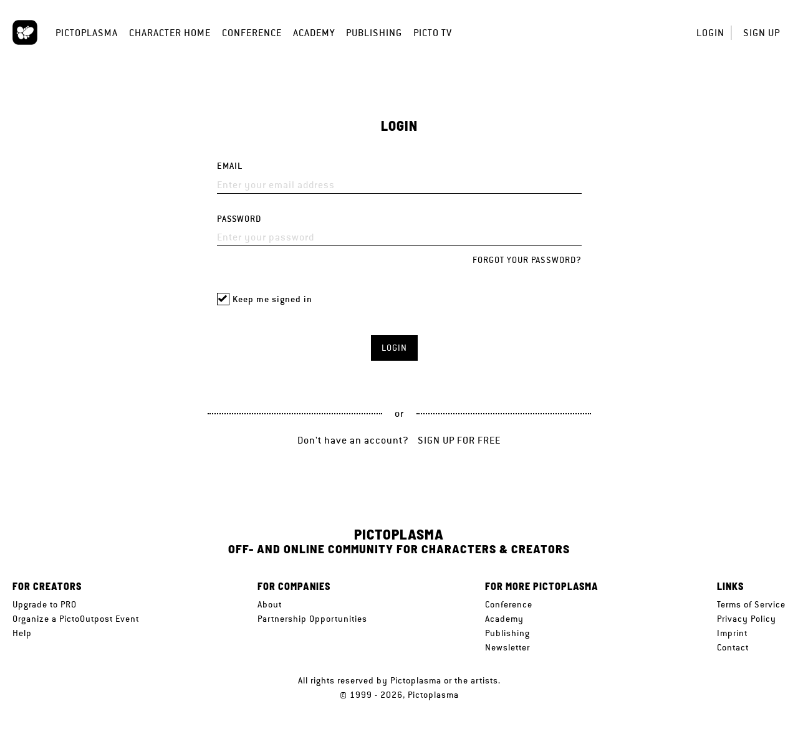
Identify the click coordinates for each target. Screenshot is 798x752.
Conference (252, 32)
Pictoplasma (86, 32)
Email (230, 166)
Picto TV (432, 32)
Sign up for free (459, 440)
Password (239, 219)
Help (22, 633)
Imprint (732, 633)
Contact (733, 647)
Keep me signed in (272, 299)
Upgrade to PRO (44, 604)
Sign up (761, 32)
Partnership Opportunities (312, 618)
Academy (314, 32)
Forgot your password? (527, 259)
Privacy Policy (746, 618)
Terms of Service (751, 604)
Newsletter (507, 647)
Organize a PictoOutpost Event (75, 618)
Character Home (170, 32)
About (269, 604)
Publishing (374, 32)
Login (710, 32)
